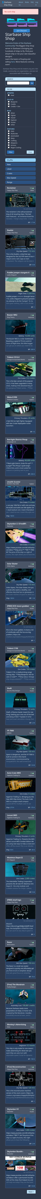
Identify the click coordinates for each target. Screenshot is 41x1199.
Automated (15, 136)
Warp (13, 138)
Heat (12, 95)
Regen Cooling (16, 148)
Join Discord (21, 30)
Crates (9, 173)
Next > (31, 1192)
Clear (30, 152)
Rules (27, 2)
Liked (9, 169)
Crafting (14, 141)
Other (13, 125)
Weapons (14, 143)
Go (32, 83)
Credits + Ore (15, 106)
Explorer (14, 120)
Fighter (13, 115)
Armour (13, 145)
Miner (13, 113)
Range (9, 182)
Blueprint (14, 102)
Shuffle (10, 160)
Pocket (13, 122)
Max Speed (11, 178)
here (13, 62)
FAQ (32, 2)
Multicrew (14, 134)
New (9, 164)
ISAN (12, 131)
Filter (10, 152)
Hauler (13, 118)
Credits (13, 104)
